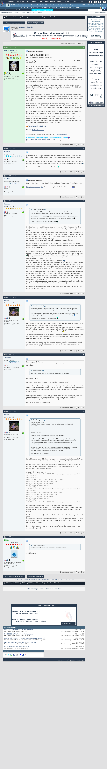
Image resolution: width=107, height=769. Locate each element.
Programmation (74, 5)
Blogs (33, 2)
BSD (42, 17)
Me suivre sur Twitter (48, 139)
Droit (75, 2)
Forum (8, 17)
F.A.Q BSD (44, 7)
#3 (83, 175)
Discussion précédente (36, 589)
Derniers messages (6, 12)
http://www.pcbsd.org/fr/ (34, 187)
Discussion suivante (53, 589)
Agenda (29, 12)
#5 (83, 297)
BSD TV (71, 7)
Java (54, 5)
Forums (11, 2)
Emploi (59, 2)
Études (67, 2)
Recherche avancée (100, 12)
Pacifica (19, 613)
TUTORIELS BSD (54, 7)
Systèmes (103, 5)
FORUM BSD (35, 7)
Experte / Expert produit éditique (25, 619)
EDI (67, 5)
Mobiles (95, 5)
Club (81, 2)
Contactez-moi (62, 134)
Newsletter (50, 2)
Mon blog (29, 139)
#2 (83, 148)
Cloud (32, 5)
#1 (83, 47)
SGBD (83, 5)
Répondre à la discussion (14, 23)
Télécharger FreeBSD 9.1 (37, 126)
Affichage (79, 43)
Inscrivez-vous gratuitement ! (42, 10)
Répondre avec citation (66, 144)
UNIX (77, 7)
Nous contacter (60, 660)
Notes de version (38, 130)
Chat (40, 2)
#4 (83, 201)
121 (18, 80)
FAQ (27, 2)
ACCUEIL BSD (25, 7)
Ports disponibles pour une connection (17, 647)
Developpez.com (70, 660)
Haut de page (80, 660)
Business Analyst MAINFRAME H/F (26, 611)
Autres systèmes (27, 17)
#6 (83, 354)
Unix (36, 17)
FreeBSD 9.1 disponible (26, 27)
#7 (83, 411)
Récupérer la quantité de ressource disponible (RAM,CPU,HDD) (24, 638)
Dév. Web (61, 5)
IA (37, 5)
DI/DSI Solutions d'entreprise (20, 5)
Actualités (16, 580)
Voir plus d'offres (68, 623)
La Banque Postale (24, 621)
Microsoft (48, 5)
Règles (40, 12)
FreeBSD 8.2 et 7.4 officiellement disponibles (18, 630)
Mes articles (37, 139)
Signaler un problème (35, 23)
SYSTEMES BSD (57, 580)
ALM (41, 5)
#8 (83, 536)
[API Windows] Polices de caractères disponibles (20, 642)
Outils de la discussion (67, 43)
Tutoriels (20, 2)
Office (89, 5)
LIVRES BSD (64, 7)
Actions (16, 12)
